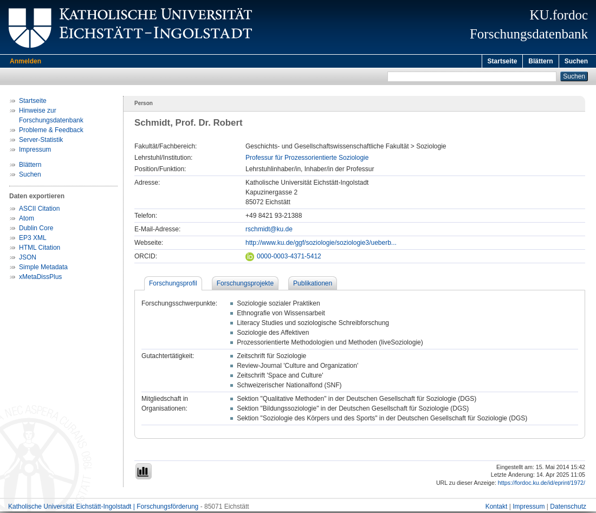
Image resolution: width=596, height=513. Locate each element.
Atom (26, 220)
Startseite (502, 61)
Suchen (576, 61)
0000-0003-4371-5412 (283, 258)
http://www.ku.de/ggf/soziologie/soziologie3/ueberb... (321, 244)
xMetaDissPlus (40, 278)
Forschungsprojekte (245, 285)
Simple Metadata (43, 268)
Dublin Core (36, 229)
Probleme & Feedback (51, 131)
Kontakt (496, 508)
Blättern (540, 61)
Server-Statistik (41, 141)
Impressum (35, 151)
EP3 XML (33, 239)
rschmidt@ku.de (269, 231)
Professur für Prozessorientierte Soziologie (306, 159)
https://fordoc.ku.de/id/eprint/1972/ (541, 484)
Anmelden (25, 61)
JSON (27, 259)
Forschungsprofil (173, 285)
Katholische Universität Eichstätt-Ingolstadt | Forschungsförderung (103, 508)
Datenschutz (568, 508)
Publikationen (312, 285)
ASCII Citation (39, 210)
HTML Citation (39, 249)
